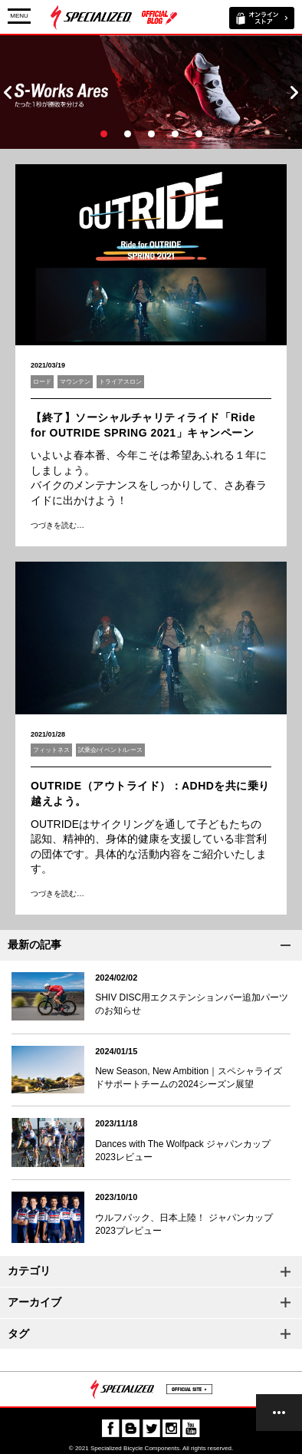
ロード (42, 381)
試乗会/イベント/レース (110, 750)
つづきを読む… (57, 525)
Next (294, 92)
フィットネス (51, 750)
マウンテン (75, 381)
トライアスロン (120, 381)
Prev (7, 92)
